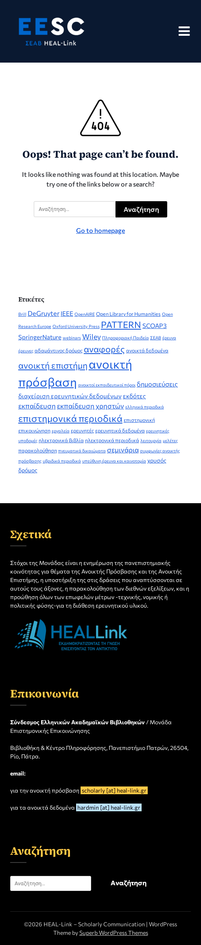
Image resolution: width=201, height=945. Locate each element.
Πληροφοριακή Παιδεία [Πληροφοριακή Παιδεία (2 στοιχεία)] (125, 337)
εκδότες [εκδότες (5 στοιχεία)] (134, 396)
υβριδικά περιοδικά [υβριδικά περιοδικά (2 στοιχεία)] (62, 460)
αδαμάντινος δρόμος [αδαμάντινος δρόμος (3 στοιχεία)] (59, 350)
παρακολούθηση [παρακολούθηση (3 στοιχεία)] (37, 450)
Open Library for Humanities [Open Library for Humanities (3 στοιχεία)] (128, 314)
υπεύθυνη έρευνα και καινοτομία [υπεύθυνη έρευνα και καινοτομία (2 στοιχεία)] (114, 460)
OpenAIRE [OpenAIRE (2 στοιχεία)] (84, 314)
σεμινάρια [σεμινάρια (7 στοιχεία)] (123, 449)
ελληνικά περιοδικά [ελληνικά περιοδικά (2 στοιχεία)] (144, 406)
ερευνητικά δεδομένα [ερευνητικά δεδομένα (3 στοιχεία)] (120, 430)
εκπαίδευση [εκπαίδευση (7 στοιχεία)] (37, 406)
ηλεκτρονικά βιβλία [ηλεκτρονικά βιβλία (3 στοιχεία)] (61, 440)
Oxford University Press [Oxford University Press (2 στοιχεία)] (76, 326)
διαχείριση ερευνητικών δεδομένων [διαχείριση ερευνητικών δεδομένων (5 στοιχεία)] (70, 396)
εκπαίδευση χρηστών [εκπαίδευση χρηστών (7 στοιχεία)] (90, 406)
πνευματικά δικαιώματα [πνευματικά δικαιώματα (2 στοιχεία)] (82, 450)
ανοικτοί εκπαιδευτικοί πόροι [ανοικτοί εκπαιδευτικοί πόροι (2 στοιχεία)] (106, 384)
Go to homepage (100, 230)
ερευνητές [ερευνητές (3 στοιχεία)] (82, 430)
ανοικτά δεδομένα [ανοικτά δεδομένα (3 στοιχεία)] (147, 350)
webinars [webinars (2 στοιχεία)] (72, 337)
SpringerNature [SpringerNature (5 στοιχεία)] (39, 337)
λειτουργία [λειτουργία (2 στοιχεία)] (151, 440)
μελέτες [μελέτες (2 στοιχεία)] (170, 440)
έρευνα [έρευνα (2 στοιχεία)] (169, 337)
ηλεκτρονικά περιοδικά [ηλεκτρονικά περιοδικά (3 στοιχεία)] (112, 440)
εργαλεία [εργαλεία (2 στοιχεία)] (61, 430)
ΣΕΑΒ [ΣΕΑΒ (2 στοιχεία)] (155, 337)
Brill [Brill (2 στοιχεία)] (22, 314)
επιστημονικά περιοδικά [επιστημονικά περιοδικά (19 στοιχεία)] (70, 418)
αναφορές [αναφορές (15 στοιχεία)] (104, 348)
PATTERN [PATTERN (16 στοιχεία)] (121, 324)
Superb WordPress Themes (113, 932)
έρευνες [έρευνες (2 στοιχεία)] (25, 350)
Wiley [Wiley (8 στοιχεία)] (91, 336)
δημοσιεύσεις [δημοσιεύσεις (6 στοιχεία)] (157, 384)
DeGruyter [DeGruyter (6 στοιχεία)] (43, 313)
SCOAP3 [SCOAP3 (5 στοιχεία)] (154, 325)
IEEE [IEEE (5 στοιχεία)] (67, 313)
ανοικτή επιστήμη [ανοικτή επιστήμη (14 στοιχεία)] (52, 365)
